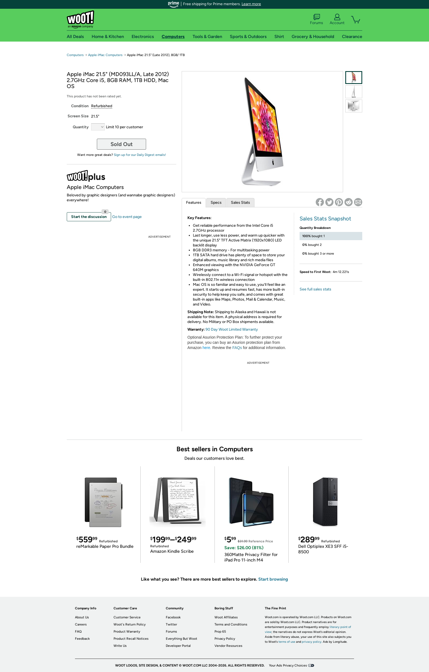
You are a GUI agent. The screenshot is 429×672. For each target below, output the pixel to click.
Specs (216, 202)
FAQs (237, 347)
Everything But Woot (181, 639)
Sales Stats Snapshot (325, 218)
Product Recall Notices (131, 639)
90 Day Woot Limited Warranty (231, 329)
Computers (75, 55)
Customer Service (127, 617)
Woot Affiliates (226, 617)
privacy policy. (312, 642)
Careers (81, 624)
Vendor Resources (228, 646)
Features (193, 202)
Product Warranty (127, 631)
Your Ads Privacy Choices (288, 665)
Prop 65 (220, 631)
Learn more (251, 4)
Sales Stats (240, 202)
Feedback (82, 639)
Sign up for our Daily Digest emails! (140, 155)
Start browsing (273, 579)
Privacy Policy (225, 639)
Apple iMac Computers (105, 55)
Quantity (81, 127)
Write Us (120, 646)
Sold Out (122, 144)
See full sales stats (315, 289)
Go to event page (127, 216)
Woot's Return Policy (130, 624)
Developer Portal (178, 646)
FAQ (78, 631)
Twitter (171, 624)
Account (337, 19)
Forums (316, 19)
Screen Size (78, 116)
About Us (82, 617)
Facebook (173, 617)
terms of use (287, 642)
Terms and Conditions (231, 624)
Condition (80, 106)
